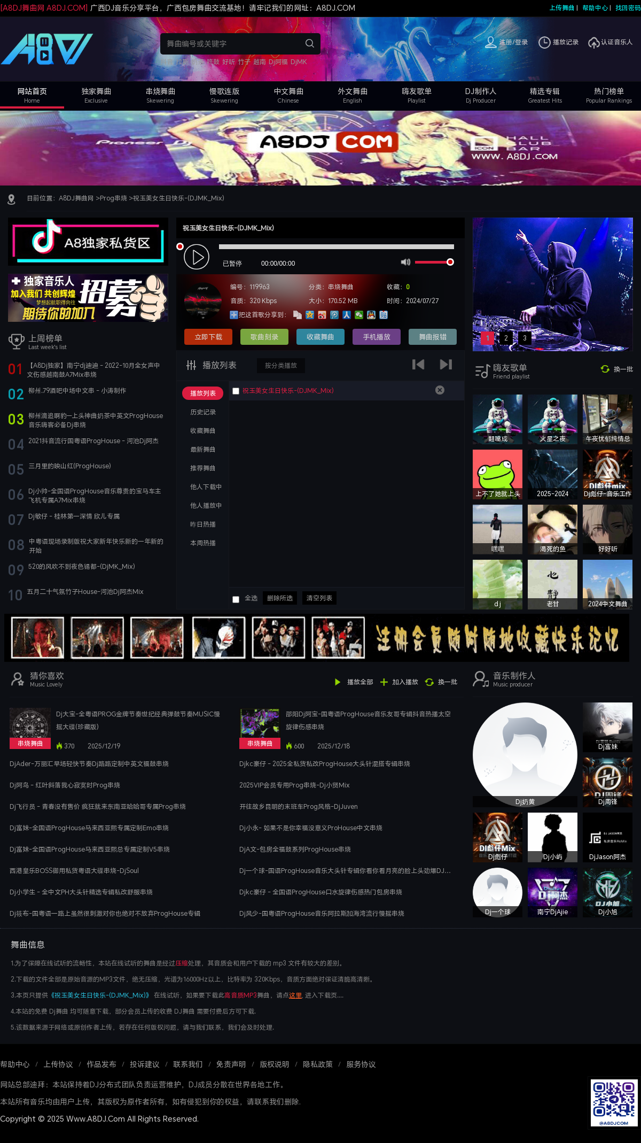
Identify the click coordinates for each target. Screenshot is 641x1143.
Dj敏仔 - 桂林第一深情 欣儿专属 (74, 516)
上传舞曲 (562, 8)
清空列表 (319, 598)
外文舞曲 (353, 91)
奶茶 (197, 62)
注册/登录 (513, 42)
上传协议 (58, 1064)
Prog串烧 (113, 198)
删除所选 (280, 598)
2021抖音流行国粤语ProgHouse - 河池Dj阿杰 (93, 441)
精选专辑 (545, 91)
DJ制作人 (481, 91)
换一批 (623, 369)
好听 (228, 62)
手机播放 (376, 337)
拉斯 (182, 62)
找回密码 (628, 8)
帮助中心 (595, 8)
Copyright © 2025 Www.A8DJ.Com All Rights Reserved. (99, 1118)
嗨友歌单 (417, 91)
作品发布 (101, 1064)
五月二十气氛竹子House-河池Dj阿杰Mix (85, 592)
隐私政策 (318, 1064)
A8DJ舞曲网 (76, 198)
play (198, 257)
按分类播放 (281, 365)
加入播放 (405, 682)
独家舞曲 (96, 91)
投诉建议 (145, 1064)
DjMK (299, 62)
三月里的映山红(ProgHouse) (69, 466)
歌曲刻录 (264, 337)
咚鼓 (213, 62)
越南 (259, 62)
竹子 (244, 62)
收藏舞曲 (320, 337)
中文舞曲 (288, 91)
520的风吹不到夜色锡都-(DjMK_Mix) (81, 566)
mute (404, 261)
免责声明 (231, 1064)
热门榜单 (609, 91)
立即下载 (208, 337)
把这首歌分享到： (264, 315)
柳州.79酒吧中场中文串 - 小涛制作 (77, 391)
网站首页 (32, 91)
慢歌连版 (224, 91)
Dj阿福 (278, 62)
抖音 (166, 62)
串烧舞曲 (160, 91)
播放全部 (360, 682)
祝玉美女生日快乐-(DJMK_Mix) (178, 198)
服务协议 (361, 1064)
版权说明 (275, 1064)
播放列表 (218, 365)
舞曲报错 (433, 337)
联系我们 (188, 1064)
